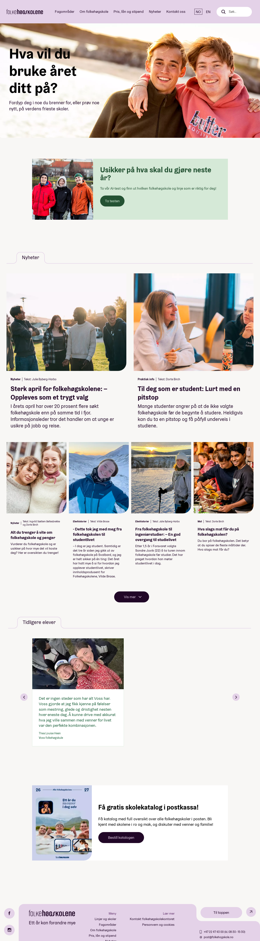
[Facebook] (9, 913)
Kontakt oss (175, 11)
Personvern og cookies (158, 925)
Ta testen (112, 201)
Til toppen (221, 912)
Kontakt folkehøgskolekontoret (152, 919)
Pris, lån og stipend (129, 11)
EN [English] (208, 11)
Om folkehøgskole (94, 11)
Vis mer (130, 596)
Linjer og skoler (105, 919)
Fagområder (64, 11)
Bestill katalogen (121, 837)
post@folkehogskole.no (218, 937)
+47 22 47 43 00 (214, 932)
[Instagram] (9, 930)
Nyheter (155, 11)
